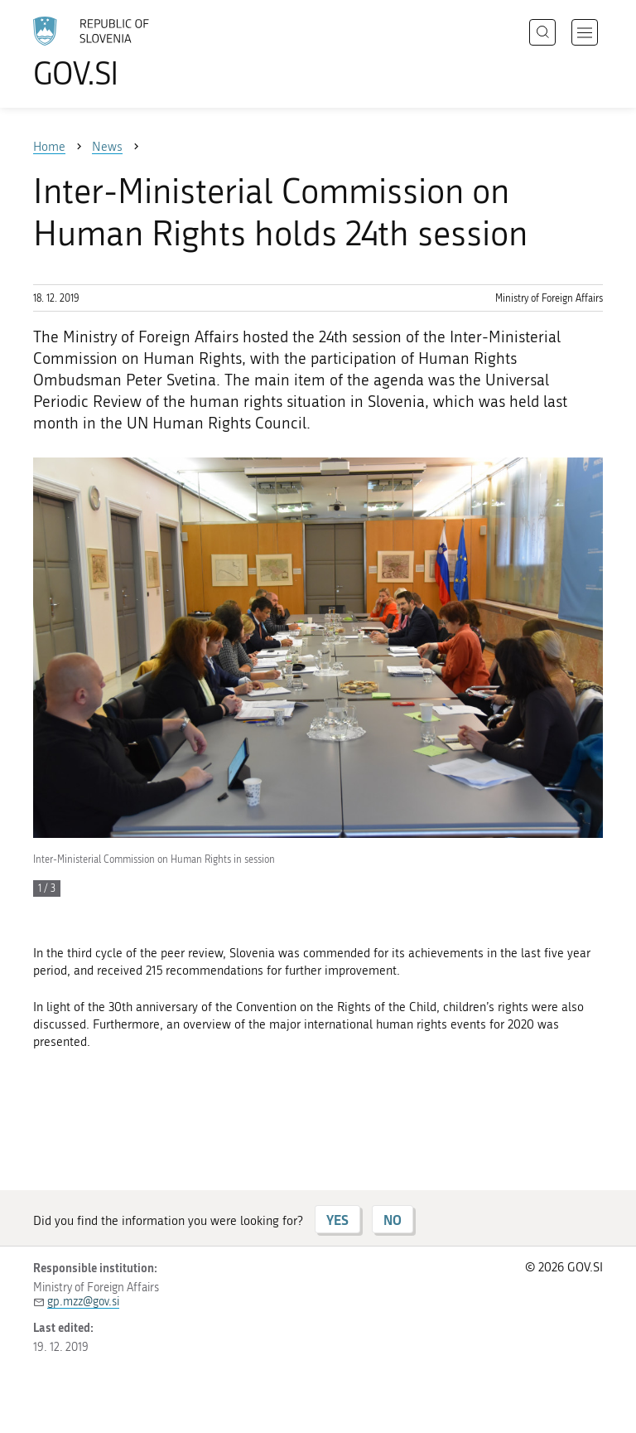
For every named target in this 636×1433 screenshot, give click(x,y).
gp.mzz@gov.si (83, 1302)
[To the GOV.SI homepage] (116, 52)
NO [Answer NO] (392, 1219)
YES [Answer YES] (337, 1219)
